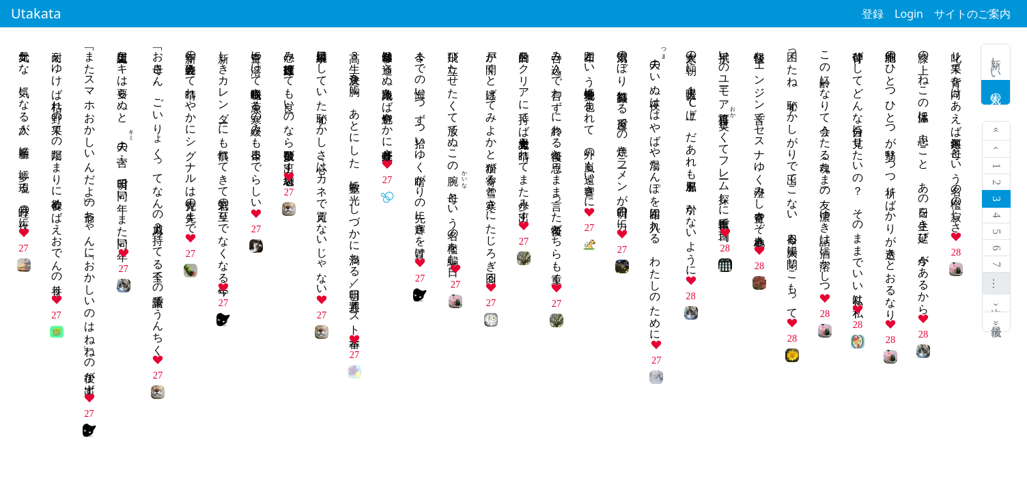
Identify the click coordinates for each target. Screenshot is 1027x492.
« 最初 (996, 131)
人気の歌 (996, 92)
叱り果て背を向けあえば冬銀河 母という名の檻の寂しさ (956, 135)
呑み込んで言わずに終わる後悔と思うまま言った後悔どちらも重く (557, 161)
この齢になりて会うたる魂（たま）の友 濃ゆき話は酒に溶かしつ (825, 166)
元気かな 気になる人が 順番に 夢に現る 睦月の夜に (24, 133)
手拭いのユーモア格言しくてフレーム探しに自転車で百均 (724, 133)
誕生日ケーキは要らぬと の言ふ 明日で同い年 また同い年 (122, 143)
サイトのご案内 (972, 13)
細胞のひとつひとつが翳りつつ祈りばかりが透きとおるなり (891, 179)
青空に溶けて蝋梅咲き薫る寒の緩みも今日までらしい (256, 124)
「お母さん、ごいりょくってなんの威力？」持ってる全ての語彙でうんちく (158, 197)
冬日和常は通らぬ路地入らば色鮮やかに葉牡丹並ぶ (387, 99)
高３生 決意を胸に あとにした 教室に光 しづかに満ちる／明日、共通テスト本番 (355, 186)
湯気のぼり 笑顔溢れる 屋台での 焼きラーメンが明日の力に (622, 134)
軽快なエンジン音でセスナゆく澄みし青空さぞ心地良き (759, 142)
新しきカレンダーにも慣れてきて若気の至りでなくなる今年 (223, 160)
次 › (996, 303)
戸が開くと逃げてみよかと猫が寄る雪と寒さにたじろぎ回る (491, 160)
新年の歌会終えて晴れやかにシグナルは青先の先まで (191, 136)
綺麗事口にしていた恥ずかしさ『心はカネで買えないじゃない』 (322, 167)
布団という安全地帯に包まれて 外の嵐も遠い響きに (589, 123)
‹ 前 (996, 149)
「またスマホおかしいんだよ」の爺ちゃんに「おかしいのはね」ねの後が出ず (90, 216)
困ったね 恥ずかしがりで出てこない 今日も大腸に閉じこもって (792, 178)
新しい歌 (996, 62)
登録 (873, 13)
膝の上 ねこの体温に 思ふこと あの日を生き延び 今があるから (923, 176)
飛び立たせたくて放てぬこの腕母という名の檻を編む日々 (453, 151)
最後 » (996, 322)
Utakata (36, 13)
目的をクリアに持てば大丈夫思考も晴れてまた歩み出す (524, 130)
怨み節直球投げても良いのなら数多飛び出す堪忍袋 (289, 105)
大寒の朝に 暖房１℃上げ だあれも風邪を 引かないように (691, 157)
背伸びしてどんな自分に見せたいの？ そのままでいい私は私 (858, 171)
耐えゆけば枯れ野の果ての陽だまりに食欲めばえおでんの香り (57, 167)
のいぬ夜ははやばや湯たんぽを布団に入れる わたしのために (655, 189)
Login (909, 13)
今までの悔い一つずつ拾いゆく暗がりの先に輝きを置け (420, 148)
